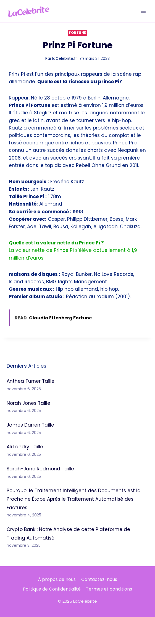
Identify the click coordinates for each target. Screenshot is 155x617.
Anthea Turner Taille (30, 381)
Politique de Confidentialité (52, 589)
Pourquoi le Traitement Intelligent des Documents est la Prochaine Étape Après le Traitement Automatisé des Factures (74, 499)
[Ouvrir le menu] (143, 11)
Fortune (77, 33)
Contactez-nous (99, 579)
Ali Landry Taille (25, 446)
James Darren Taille (30, 425)
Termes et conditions (109, 589)
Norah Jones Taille (28, 403)
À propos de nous (57, 579)
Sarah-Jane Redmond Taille (40, 468)
